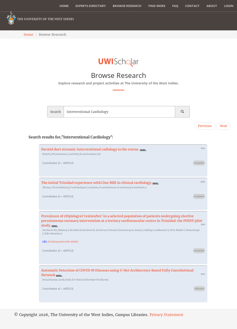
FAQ (175, 6)
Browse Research (127, 6)
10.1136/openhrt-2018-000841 (63, 241)
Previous (205, 126)
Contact (192, 6)
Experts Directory (90, 6)
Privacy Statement (167, 314)
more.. (143, 149)
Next (223, 126)
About (211, 6)
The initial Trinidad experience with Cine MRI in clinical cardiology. (96, 183)
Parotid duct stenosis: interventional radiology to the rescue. (90, 149)
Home (64, 6)
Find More (156, 6)
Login (229, 6)
